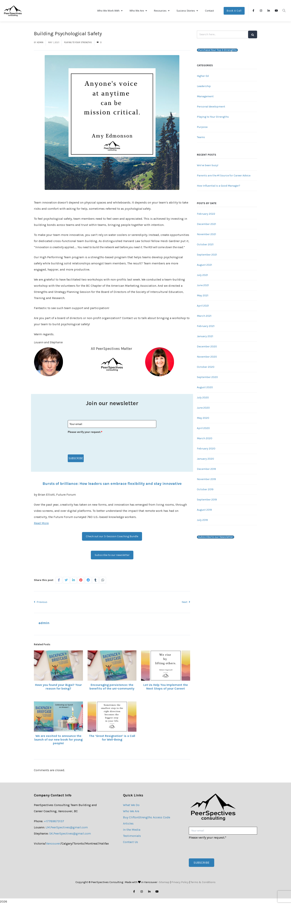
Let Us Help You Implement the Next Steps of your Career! (165, 687)
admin (40, 43)
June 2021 (203, 285)
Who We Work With (110, 11)
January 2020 (205, 459)
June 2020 (203, 408)
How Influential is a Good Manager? (218, 186)
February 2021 (205, 326)
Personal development (211, 107)
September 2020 (207, 377)
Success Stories (187, 11)
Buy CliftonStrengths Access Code (146, 818)
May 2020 (203, 418)
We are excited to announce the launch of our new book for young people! (58, 739)
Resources (162, 11)
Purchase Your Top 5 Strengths (217, 50)
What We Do (131, 805)
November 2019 (206, 479)
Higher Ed (203, 76)
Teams (201, 137)
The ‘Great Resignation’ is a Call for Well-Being (112, 738)
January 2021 (205, 336)
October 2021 (205, 244)
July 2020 (203, 398)
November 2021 (206, 234)
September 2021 (207, 255)
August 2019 (204, 510)
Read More (41, 523)
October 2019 (205, 489)
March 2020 (204, 438)
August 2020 (205, 387)
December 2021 (206, 224)
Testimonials (132, 836)
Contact (209, 11)
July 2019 (202, 520)
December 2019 (206, 469)
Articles (128, 824)
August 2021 (204, 265)
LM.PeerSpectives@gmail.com (67, 828)
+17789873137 (54, 821)
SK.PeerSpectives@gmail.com (70, 834)
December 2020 (207, 347)
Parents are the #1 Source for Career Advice (223, 176)
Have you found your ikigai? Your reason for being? (58, 687)
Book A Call (234, 11)
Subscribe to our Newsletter (215, 537)
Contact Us (130, 842)
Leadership (204, 86)
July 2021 (202, 275)
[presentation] (97, 443)
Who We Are (138, 11)
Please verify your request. (85, 432)
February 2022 (206, 214)
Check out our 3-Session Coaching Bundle (112, 536)
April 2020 (203, 428)
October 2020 (205, 367)
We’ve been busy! (207, 165)
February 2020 (206, 449)
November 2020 (207, 357)
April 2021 (203, 306)
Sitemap (164, 882)
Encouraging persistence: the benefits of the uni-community (111, 687)
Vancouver (53, 844)
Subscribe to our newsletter (112, 555)
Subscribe (76, 458)
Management (205, 96)
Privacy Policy (180, 882)
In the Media (131, 830)
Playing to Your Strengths (78, 43)
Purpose (202, 127)
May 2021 (202, 295)
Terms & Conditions (203, 882)
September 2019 (207, 500)
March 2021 (204, 316)
